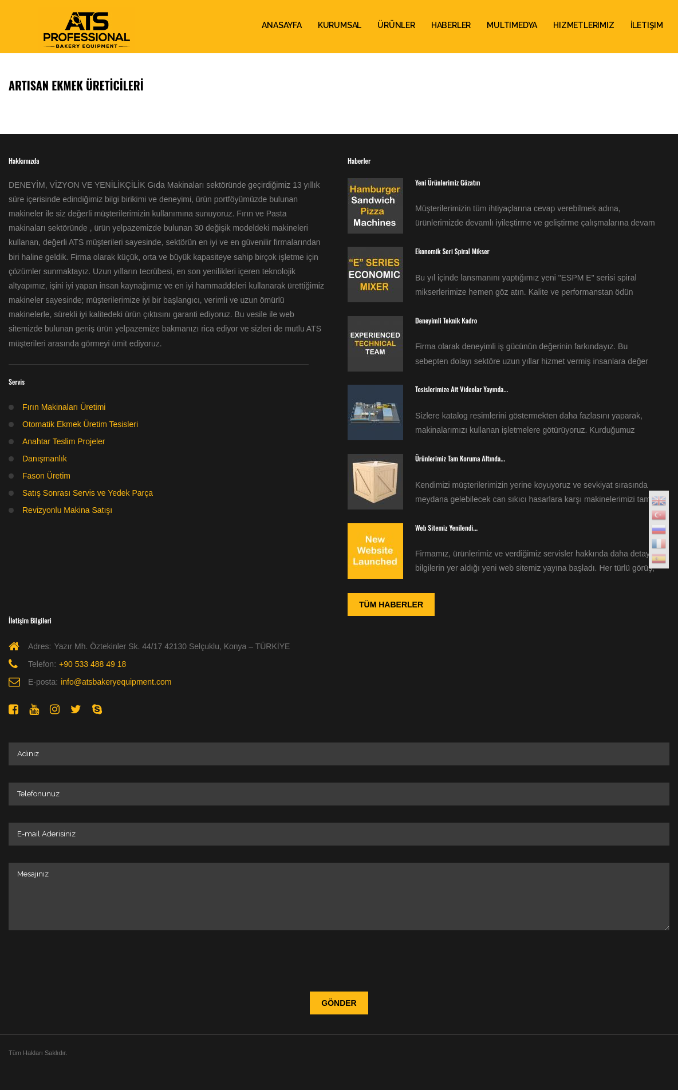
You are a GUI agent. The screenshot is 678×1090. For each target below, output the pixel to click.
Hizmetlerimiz (583, 25)
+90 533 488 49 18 (92, 664)
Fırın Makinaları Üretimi (63, 407)
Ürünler (396, 25)
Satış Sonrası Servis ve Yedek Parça (87, 492)
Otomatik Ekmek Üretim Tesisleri (80, 424)
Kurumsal (339, 25)
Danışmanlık (44, 458)
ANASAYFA (281, 25)
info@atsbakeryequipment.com (116, 681)
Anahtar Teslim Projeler (63, 441)
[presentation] (96, 958)
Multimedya (512, 25)
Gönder (338, 1003)
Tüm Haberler (391, 604)
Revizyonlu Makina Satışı (67, 510)
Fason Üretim (46, 475)
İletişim (646, 25)
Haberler (451, 25)
